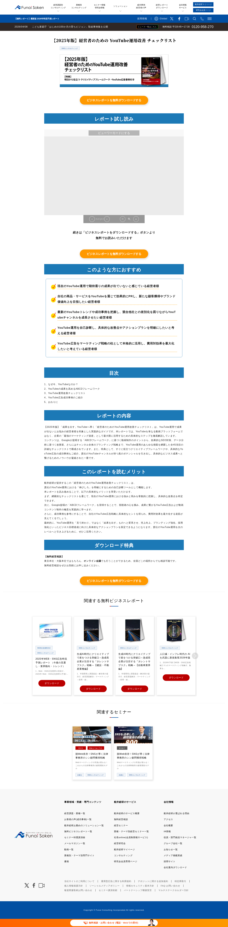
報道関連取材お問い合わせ (78, 898)
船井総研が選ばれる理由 (176, 821)
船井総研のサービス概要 (127, 821)
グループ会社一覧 (173, 851)
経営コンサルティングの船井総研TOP (21, 34)
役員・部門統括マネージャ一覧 (180, 845)
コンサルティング (123, 863)
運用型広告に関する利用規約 (116, 889)
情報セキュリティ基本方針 (140, 893)
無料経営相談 (121, 827)
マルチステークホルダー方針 (173, 898)
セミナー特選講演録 (74, 845)
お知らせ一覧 (171, 857)
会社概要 (168, 833)
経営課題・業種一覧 (74, 821)
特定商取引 (180, 889)
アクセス (168, 827)
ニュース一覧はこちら (147, 27)
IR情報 (167, 839)
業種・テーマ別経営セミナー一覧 (131, 839)
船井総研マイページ (124, 857)
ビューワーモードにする (114, 141)
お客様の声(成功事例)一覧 (78, 827)
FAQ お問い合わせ (170, 893)
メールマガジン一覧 (74, 851)
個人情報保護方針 (73, 893)
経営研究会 (120, 851)
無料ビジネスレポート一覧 (57, 34)
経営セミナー (121, 833)
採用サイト (169, 869)
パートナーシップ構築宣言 (138, 898)
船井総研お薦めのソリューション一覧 (84, 833)
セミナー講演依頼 (108, 898)
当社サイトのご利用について (79, 889)
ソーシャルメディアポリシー (104, 893)
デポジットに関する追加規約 (153, 889)
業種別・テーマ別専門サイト (79, 863)
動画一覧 (69, 857)
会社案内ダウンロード (175, 875)
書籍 (66, 869)
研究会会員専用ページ (125, 869)
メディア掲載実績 (173, 863)
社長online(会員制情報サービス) (131, 845)
